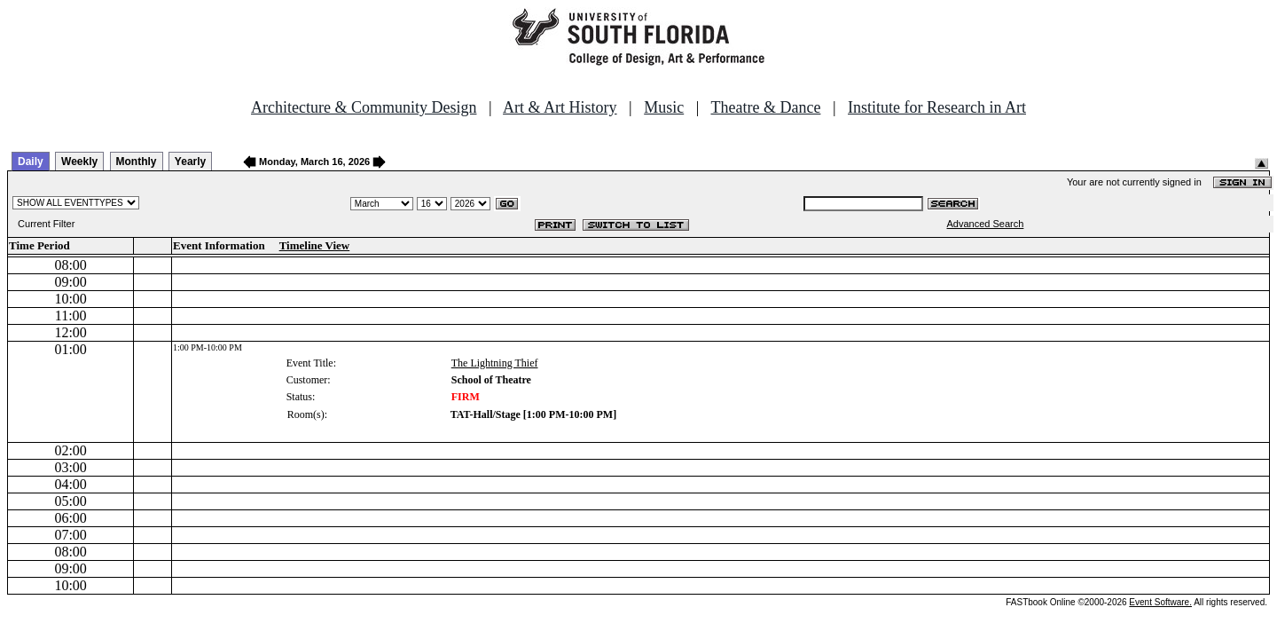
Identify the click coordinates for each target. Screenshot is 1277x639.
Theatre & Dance (765, 107)
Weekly (79, 161)
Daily (30, 161)
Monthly (136, 161)
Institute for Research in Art (937, 107)
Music (664, 107)
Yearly (190, 161)
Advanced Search (985, 223)
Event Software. (1160, 602)
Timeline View (314, 245)
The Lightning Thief (494, 363)
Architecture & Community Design (363, 107)
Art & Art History (560, 107)
